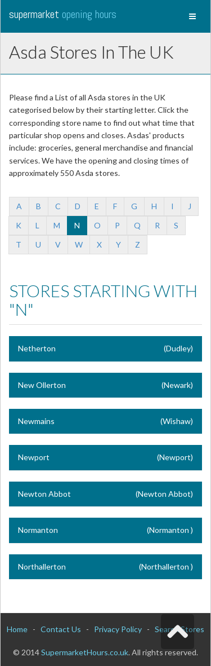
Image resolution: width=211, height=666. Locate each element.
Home (17, 629)
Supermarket (62, 14)
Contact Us (61, 629)
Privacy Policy (118, 629)
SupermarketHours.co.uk (84, 652)
